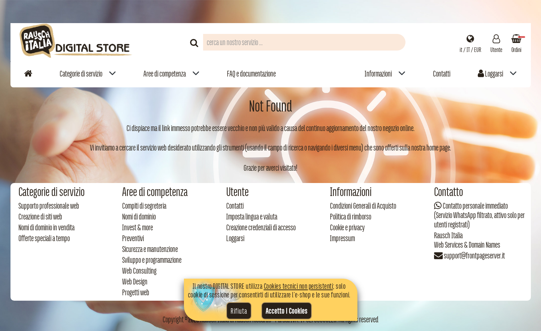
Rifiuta (239, 310)
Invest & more (137, 227)
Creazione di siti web (40, 216)
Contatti (441, 73)
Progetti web (135, 292)
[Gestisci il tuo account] (496, 42)
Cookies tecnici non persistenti (298, 286)
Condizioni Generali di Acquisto (363, 205)
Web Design (134, 281)
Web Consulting (139, 270)
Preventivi (133, 238)
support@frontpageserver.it (474, 255)
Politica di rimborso (350, 216)
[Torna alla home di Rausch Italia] (77, 42)
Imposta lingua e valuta (251, 216)
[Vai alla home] (28, 73)
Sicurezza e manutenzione (150, 249)
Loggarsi (490, 73)
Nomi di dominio (139, 216)
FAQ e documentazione (251, 73)
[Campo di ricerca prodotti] (304, 42)
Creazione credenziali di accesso (261, 227)
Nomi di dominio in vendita (46, 227)
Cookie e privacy (347, 227)
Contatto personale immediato (475, 205)
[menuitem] (88, 73)
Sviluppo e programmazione (151, 260)
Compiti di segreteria (144, 205)
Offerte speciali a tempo (44, 238)
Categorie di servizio (81, 73)
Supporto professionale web (48, 205)
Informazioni (378, 73)
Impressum (342, 238)
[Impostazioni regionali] (470, 42)
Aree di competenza (164, 73)
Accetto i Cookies (287, 310)
